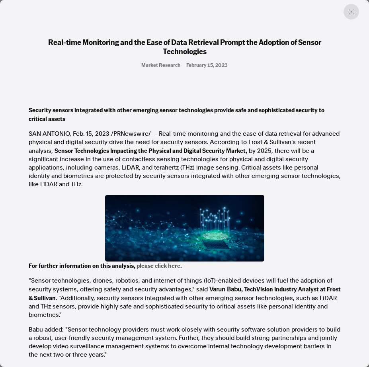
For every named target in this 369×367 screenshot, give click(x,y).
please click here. (159, 265)
